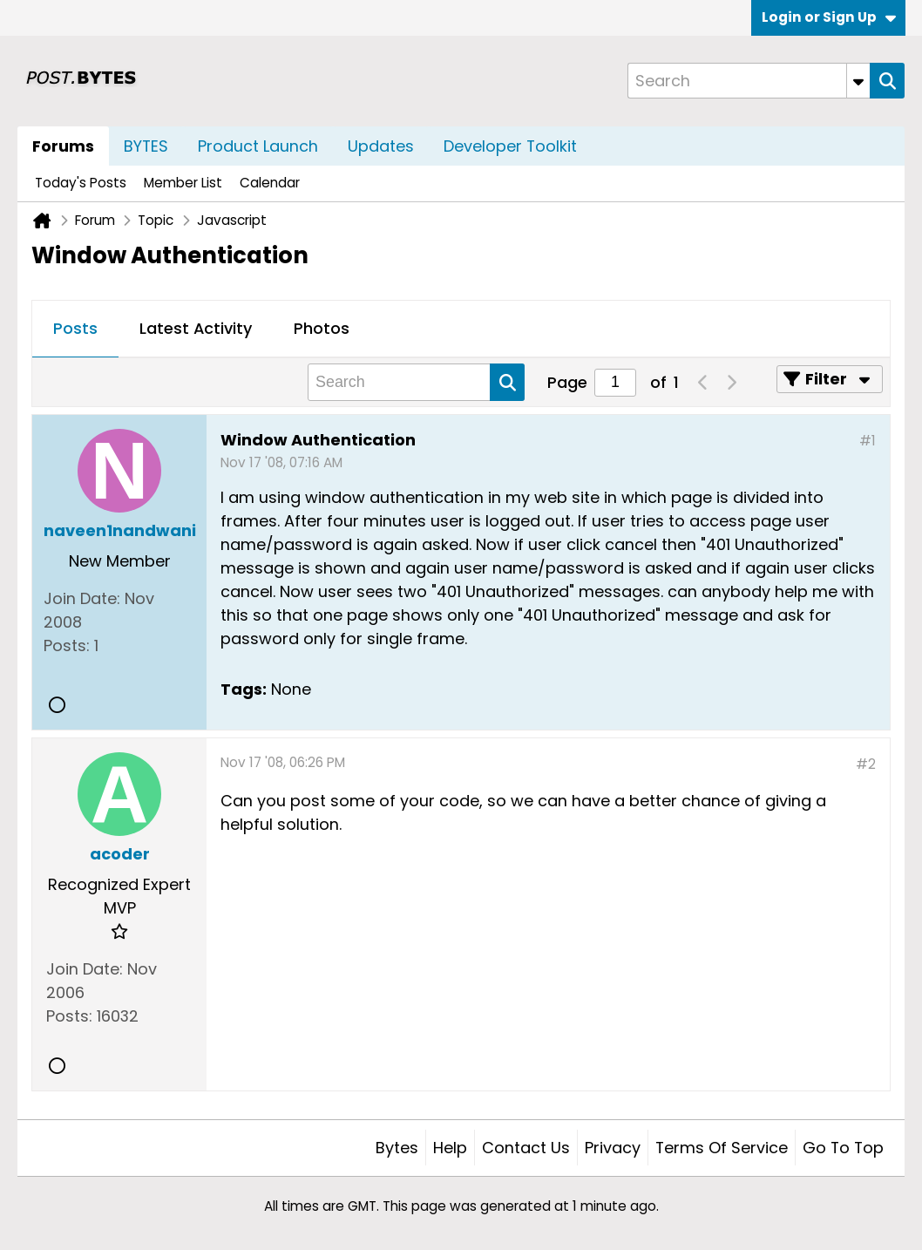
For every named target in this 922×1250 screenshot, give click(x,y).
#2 (866, 764)
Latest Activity (195, 328)
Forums (63, 146)
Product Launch (258, 146)
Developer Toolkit (510, 146)
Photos (321, 328)
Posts (75, 328)
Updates (381, 146)
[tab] (75, 329)
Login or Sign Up (829, 17)
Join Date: (82, 598)
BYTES (146, 146)
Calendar (270, 182)
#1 (867, 440)
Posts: (67, 645)
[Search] (748, 81)
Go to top (843, 1147)
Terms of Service (721, 1147)
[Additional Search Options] (858, 81)
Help (450, 1147)
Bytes (397, 1147)
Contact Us (526, 1147)
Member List (183, 182)
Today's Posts (80, 182)
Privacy (613, 1147)
